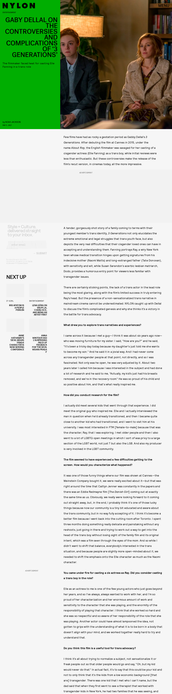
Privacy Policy (22, 266)
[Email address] (26, 247)
